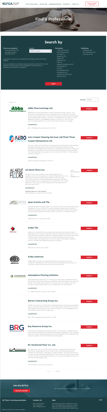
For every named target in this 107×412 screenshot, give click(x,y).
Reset (53, 84)
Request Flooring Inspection (92, 4)
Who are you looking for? (10, 48)
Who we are (43, 4)
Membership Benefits (55, 4)
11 (54, 371)
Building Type (85, 48)
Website (89, 109)
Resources (66, 4)
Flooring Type (59, 48)
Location (31, 48)
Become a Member (21, 391)
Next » (58, 371)
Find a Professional (32, 4)
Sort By (82, 100)
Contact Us (75, 4)
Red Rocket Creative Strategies (16, 409)
